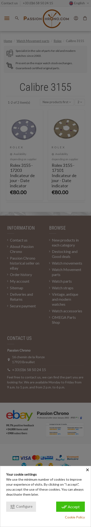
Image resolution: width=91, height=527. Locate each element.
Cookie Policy (75, 517)
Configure (21, 507)
